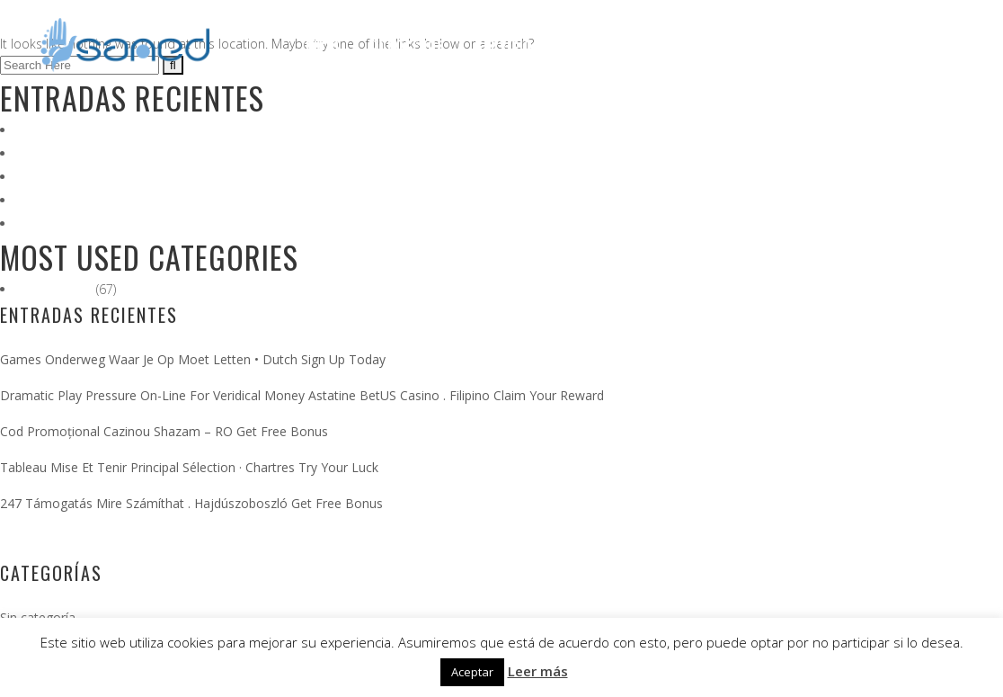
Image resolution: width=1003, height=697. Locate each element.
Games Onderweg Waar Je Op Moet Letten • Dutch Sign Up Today (208, 130)
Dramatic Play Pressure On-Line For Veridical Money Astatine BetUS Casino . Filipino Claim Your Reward (315, 153)
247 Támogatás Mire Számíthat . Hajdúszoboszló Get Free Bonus (207, 223)
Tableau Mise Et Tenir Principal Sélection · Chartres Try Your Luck (203, 200)
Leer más (538, 671)
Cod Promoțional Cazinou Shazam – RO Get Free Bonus (180, 176)
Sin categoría (55, 289)
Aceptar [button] (472, 672)
